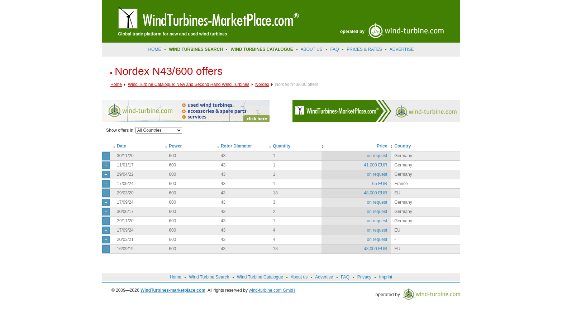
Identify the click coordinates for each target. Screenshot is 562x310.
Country (402, 146)
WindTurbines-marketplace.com (172, 290)
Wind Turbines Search (196, 49)
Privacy (364, 277)
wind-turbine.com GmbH (272, 290)
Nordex (262, 84)
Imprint (385, 277)
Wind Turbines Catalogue (262, 49)
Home (154, 49)
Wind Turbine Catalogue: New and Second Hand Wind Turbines (188, 84)
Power (175, 146)
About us (312, 49)
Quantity (281, 146)
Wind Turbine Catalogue (260, 277)
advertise (402, 49)
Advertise (324, 277)
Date (121, 146)
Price (382, 146)
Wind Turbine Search (209, 277)
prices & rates (364, 49)
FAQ (334, 49)
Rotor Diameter (236, 146)
